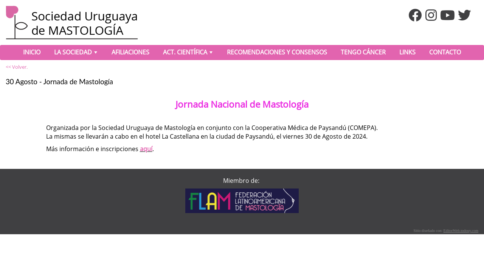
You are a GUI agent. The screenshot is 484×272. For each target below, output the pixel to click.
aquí (146, 149)
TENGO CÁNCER (363, 52)
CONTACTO (445, 52)
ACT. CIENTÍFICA (188, 53)
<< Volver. (17, 66)
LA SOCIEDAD (76, 53)
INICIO (31, 52)
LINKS (407, 52)
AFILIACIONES (130, 52)
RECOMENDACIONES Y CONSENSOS (277, 52)
